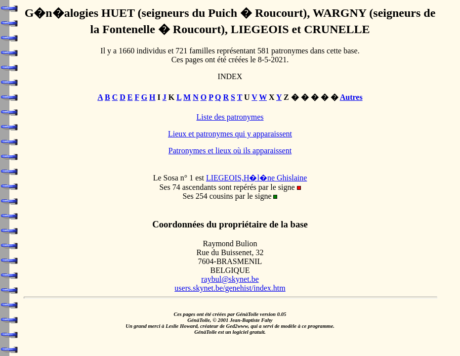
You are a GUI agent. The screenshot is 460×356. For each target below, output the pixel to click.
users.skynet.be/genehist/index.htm (229, 288)
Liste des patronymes (230, 117)
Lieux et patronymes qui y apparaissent (230, 134)
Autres (351, 97)
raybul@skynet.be (229, 279)
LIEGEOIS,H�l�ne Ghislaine (256, 178)
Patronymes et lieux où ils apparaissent (230, 150)
